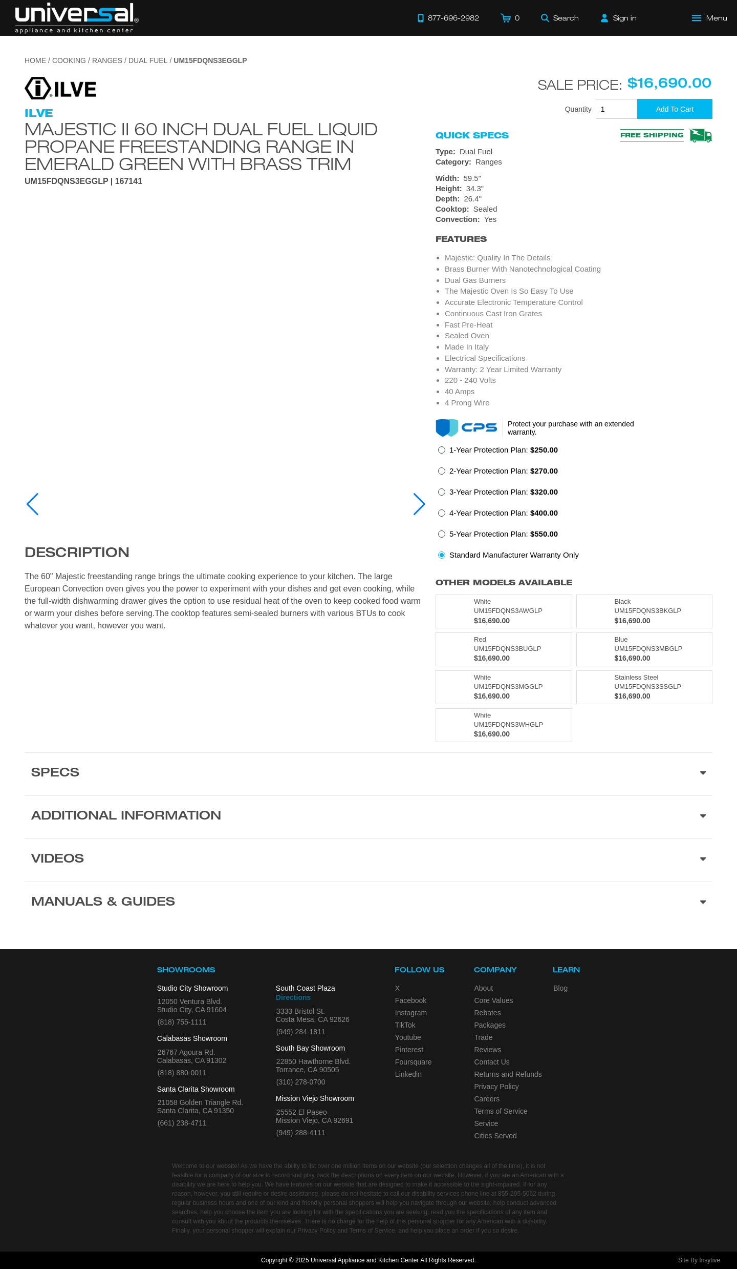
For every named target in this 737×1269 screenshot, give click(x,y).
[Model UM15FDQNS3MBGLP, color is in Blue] (644, 649)
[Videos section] (368, 860)
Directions (293, 997)
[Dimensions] (574, 188)
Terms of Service (501, 1111)
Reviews (488, 1050)
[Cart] (510, 18)
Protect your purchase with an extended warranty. (571, 428)
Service (486, 1123)
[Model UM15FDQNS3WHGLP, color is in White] (504, 725)
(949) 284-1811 (301, 1032)
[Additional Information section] (368, 817)
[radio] (498, 452)
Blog (560, 988)
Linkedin (408, 1074)
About (483, 988)
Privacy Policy (496, 1086)
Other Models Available (504, 582)
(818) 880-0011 (182, 1073)
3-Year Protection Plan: (503, 491)
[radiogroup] (574, 505)
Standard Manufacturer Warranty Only (514, 554)
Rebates (487, 1013)
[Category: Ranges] (574, 162)
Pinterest (409, 1050)
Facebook (410, 1000)
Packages (490, 1025)
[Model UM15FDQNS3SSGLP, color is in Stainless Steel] (644, 687)
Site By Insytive (699, 1260)
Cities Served (495, 1136)
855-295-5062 (517, 1193)
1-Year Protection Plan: (503, 449)
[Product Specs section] (368, 774)
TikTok (405, 1025)
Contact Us (492, 1062)
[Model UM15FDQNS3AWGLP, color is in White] (504, 611)
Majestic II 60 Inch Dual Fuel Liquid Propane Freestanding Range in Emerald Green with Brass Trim (201, 146)
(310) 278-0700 (301, 1082)
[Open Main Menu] (710, 18)
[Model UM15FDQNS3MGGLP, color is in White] (504, 687)
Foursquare (413, 1062)
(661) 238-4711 (182, 1123)
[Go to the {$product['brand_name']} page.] (60, 87)
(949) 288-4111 (301, 1133)
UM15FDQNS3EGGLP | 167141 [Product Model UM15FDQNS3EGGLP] (83, 181)
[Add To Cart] (674, 109)
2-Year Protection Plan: (503, 470)
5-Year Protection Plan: (503, 533)
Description (77, 554)
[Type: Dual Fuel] (574, 152)
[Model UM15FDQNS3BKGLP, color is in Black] (644, 611)
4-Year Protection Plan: (503, 512)
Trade (483, 1037)
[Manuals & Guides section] (368, 903)
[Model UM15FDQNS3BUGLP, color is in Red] (504, 649)
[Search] (560, 18)
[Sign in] (619, 18)
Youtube (408, 1037)
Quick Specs (472, 135)
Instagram (411, 1013)
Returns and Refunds (508, 1074)
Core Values (493, 1000)
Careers (487, 1099)
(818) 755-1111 (182, 1022)
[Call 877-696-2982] (448, 18)
